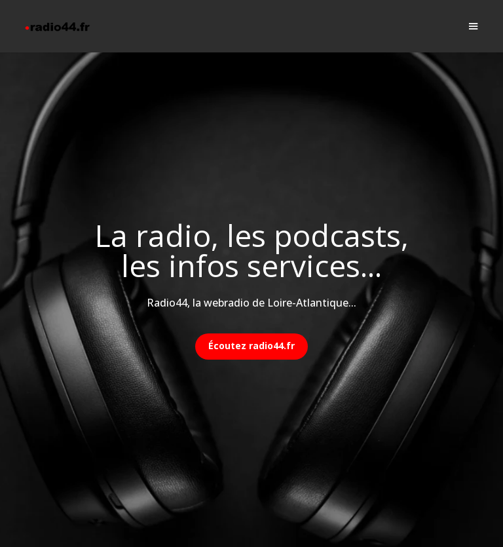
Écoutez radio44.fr (251, 345)
